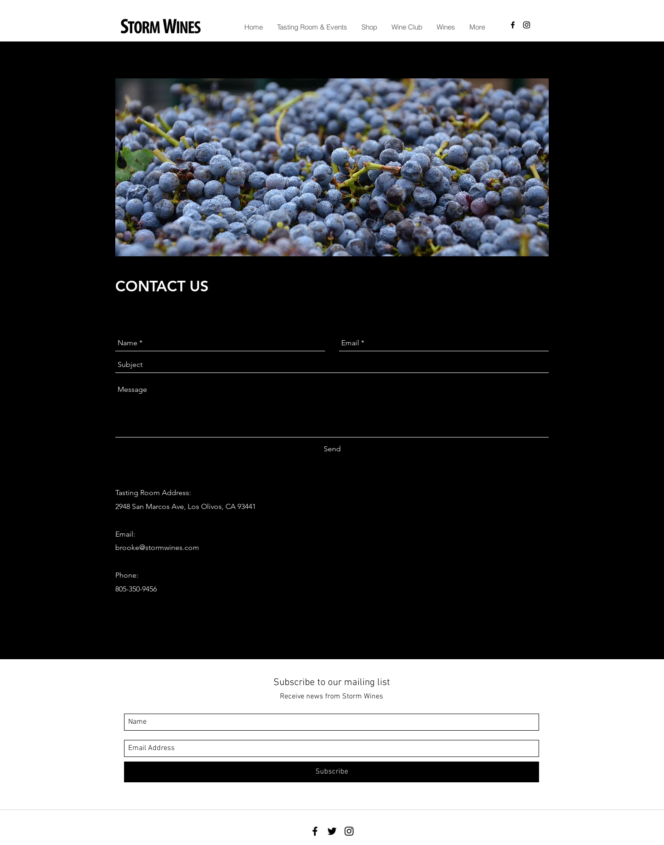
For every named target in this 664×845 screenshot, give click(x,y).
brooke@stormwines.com (157, 547)
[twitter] (332, 831)
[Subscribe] (331, 772)
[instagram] (526, 25)
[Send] (332, 449)
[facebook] (512, 25)
